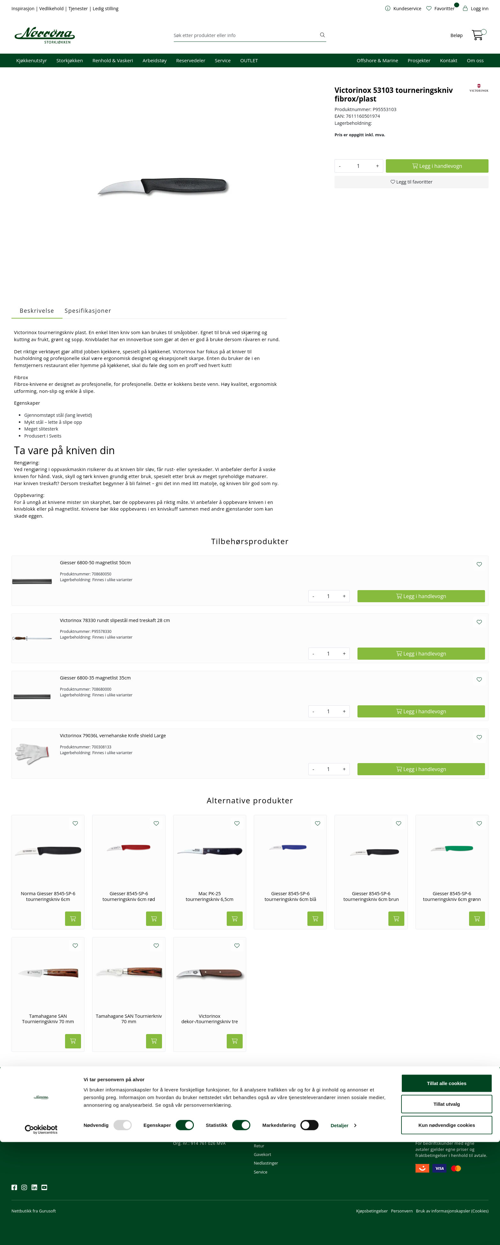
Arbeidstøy (154, 60)
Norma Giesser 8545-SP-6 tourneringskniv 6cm (48, 896)
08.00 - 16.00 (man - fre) (198, 1120)
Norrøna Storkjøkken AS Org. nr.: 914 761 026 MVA (199, 1140)
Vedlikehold (52, 8)
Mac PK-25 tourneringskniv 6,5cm (209, 896)
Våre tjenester (348, 1111)
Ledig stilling (106, 8)
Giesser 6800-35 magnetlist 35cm (95, 678)
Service (223, 60)
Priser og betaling (270, 1128)
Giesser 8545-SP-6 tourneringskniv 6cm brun (371, 896)
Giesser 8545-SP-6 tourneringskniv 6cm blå (290, 896)
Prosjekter (419, 60)
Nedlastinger (266, 1163)
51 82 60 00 (186, 1111)
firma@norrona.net (194, 1102)
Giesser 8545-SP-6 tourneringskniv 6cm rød (129, 896)
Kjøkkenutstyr (31, 60)
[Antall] (358, 166)
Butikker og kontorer (195, 1128)
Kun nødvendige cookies (446, 1228)
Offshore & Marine (377, 60)
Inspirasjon (23, 8)
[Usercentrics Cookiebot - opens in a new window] (41, 1232)
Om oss (475, 60)
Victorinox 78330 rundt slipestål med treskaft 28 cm (115, 620)
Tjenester (79, 8)
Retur (259, 1146)
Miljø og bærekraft (352, 1120)
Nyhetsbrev (25, 1093)
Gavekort (262, 1154)
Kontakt (448, 60)
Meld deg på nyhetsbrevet (42, 1122)
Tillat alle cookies (447, 1186)
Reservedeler (190, 60)
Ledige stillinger (349, 1137)
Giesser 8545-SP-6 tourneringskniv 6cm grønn (452, 896)
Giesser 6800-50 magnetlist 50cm (95, 562)
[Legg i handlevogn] (437, 166)
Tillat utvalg (446, 1207)
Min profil (263, 1102)
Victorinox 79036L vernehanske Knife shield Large (113, 735)
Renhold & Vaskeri (112, 60)
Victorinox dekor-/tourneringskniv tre (209, 1018)
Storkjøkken (69, 60)
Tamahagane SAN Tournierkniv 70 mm (129, 1018)
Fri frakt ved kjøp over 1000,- (444, 1102)
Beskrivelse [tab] (37, 310)
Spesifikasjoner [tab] (88, 310)
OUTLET (249, 60)
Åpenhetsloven (349, 1128)
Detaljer (340, 1228)
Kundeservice (270, 1093)
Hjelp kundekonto (271, 1120)
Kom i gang (264, 1111)
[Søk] (246, 35)
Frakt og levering (269, 1137)
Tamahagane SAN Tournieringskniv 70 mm (48, 1018)
